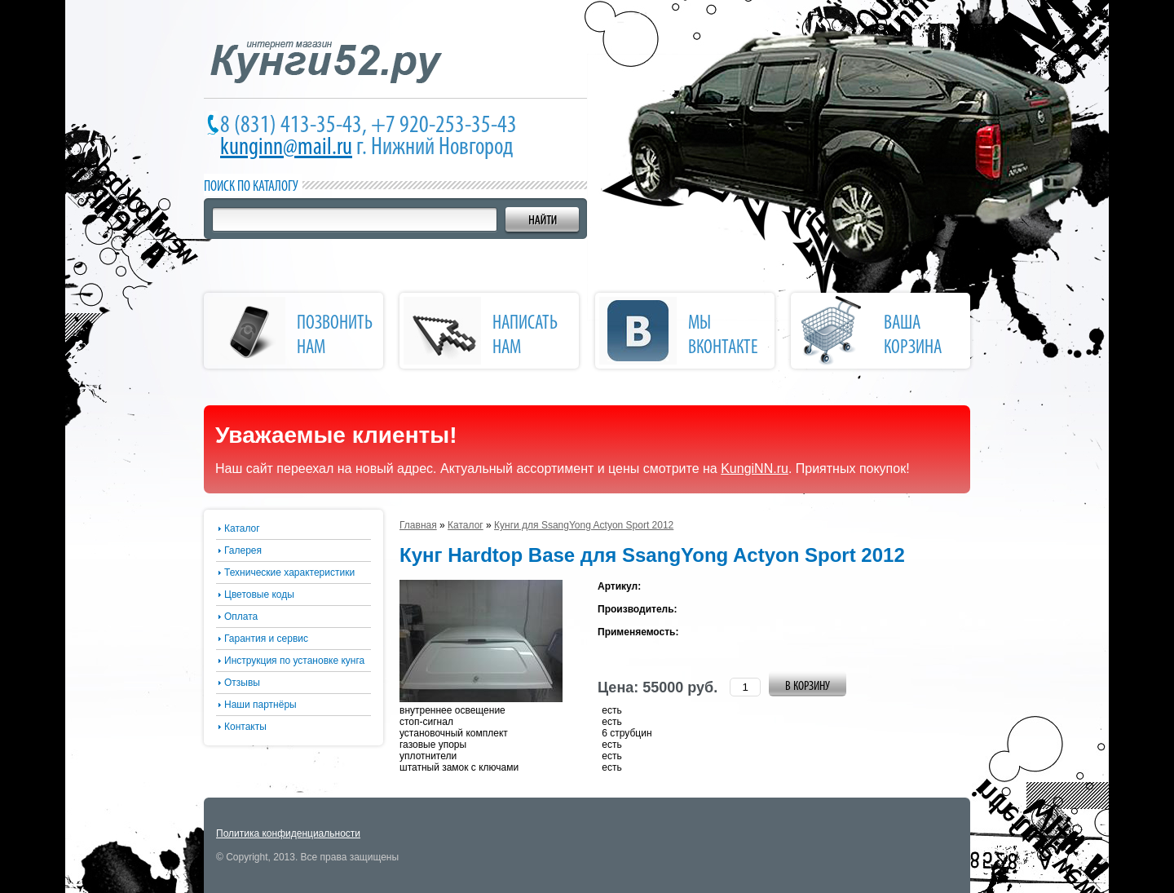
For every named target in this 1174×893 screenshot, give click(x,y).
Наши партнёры (260, 704)
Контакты (245, 726)
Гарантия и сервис (266, 638)
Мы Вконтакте (723, 336)
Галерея (243, 550)
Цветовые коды (259, 594)
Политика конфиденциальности (288, 833)
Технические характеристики (289, 572)
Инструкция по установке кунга (294, 660)
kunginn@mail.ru (286, 148)
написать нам (525, 336)
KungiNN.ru (754, 468)
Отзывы (242, 682)
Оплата (241, 616)
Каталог (242, 528)
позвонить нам (335, 336)
